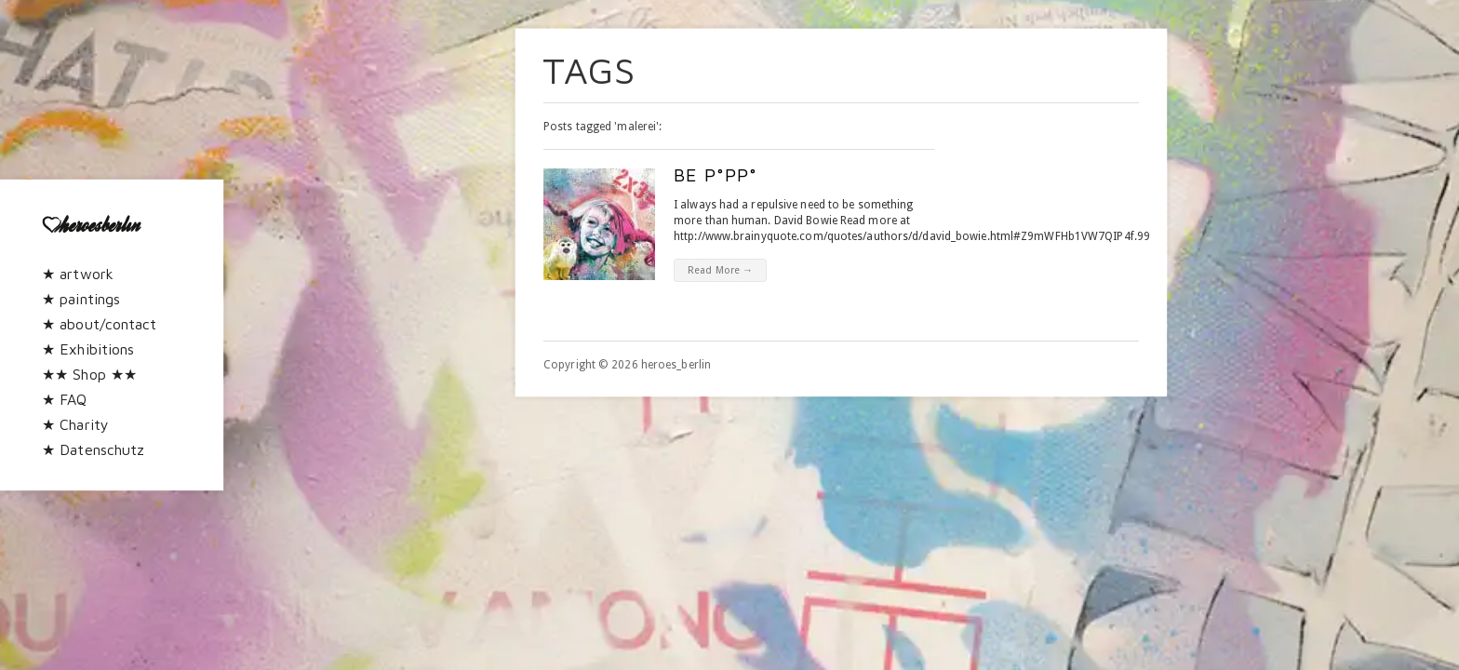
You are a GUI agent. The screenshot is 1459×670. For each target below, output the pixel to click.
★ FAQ (64, 399)
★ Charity (75, 424)
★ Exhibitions (88, 349)
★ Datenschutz (93, 449)
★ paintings (81, 298)
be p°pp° (715, 174)
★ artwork (78, 273)
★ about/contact (99, 323)
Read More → (720, 270)
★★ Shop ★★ (89, 374)
